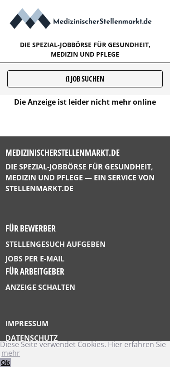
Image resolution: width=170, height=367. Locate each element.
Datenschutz (31, 338)
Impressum (27, 323)
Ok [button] (5, 362)
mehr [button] (10, 353)
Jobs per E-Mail (34, 259)
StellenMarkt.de (39, 188)
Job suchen (85, 79)
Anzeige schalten (40, 287)
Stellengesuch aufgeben (55, 244)
